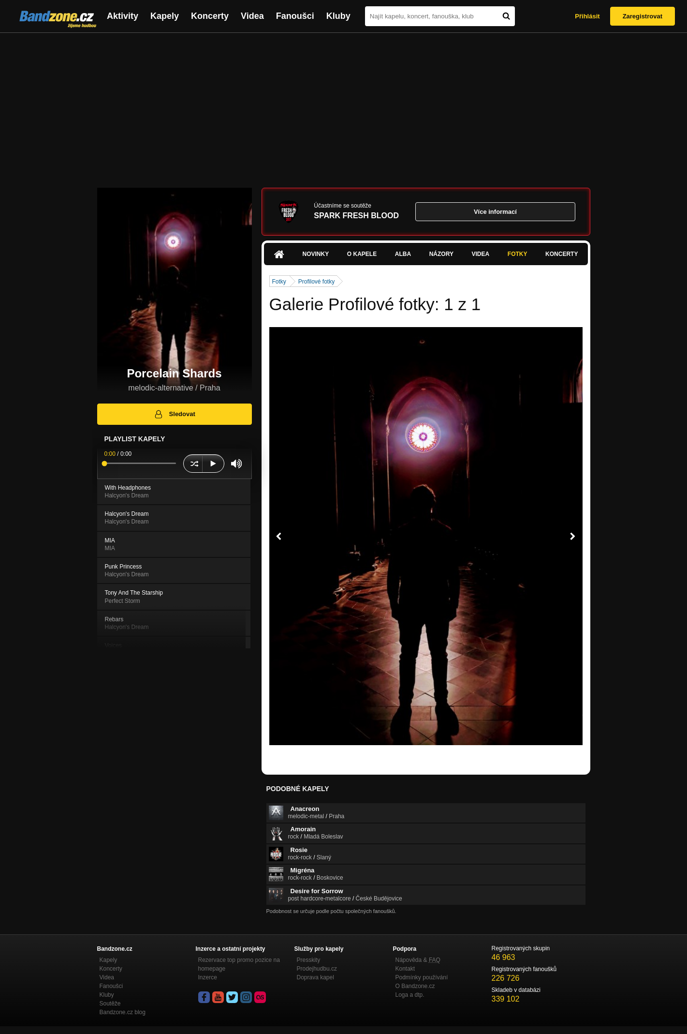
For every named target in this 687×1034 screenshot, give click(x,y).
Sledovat (174, 414)
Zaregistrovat (642, 16)
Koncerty (210, 16)
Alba (403, 254)
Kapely (164, 16)
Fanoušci (295, 16)
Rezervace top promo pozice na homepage (239, 964)
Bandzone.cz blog (123, 1012)
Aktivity (122, 16)
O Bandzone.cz (415, 986)
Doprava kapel (315, 977)
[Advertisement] (344, 105)
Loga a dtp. (409, 994)
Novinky (316, 254)
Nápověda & (417, 960)
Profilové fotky (316, 281)
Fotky (517, 254)
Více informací (495, 211)
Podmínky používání (421, 977)
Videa (252, 16)
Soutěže (110, 1003)
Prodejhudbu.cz (317, 968)
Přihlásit (587, 16)
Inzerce (207, 977)
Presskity (309, 960)
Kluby (338, 16)
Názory (441, 254)
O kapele (362, 254)
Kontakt (405, 968)
